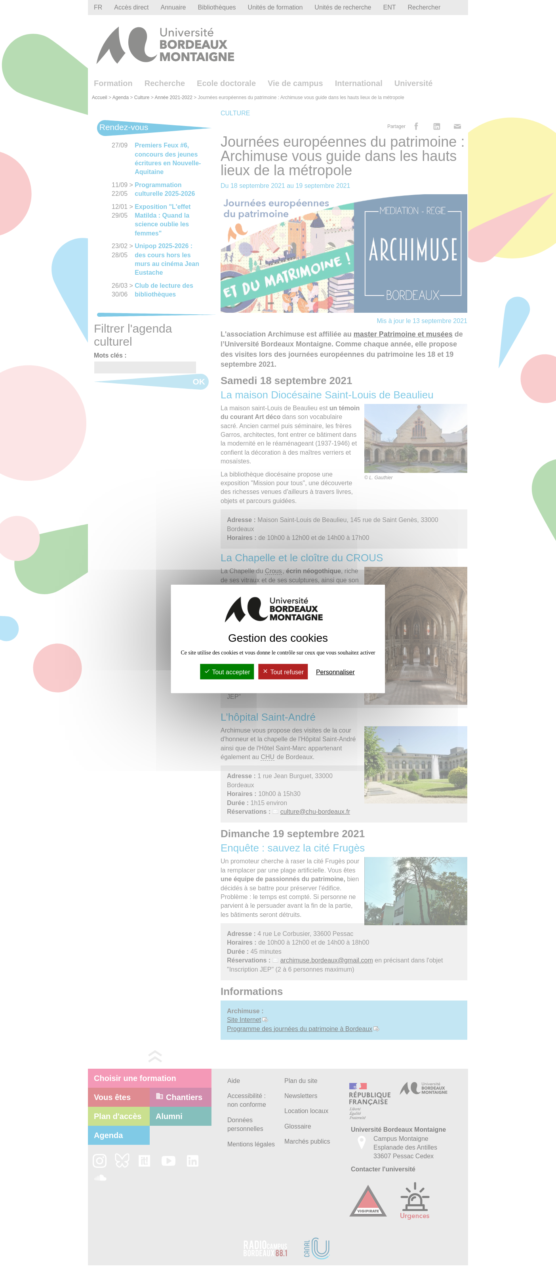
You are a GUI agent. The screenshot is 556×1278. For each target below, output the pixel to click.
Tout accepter (227, 672)
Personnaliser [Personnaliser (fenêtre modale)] (335, 672)
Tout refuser (283, 672)
